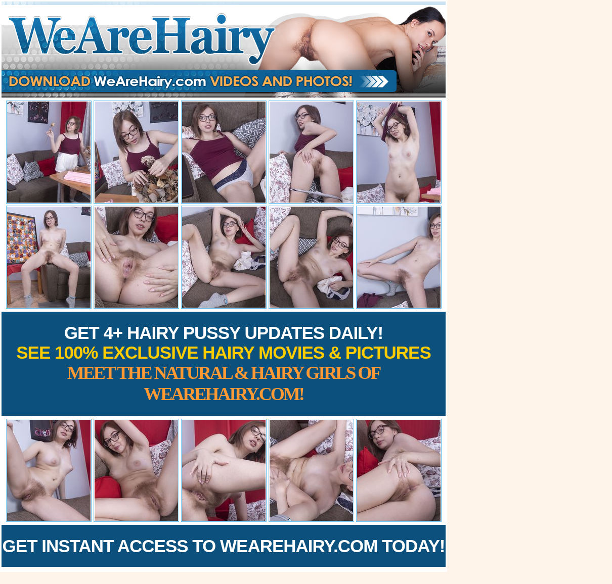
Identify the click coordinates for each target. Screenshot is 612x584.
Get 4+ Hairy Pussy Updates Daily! (223, 363)
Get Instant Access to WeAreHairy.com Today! (224, 546)
